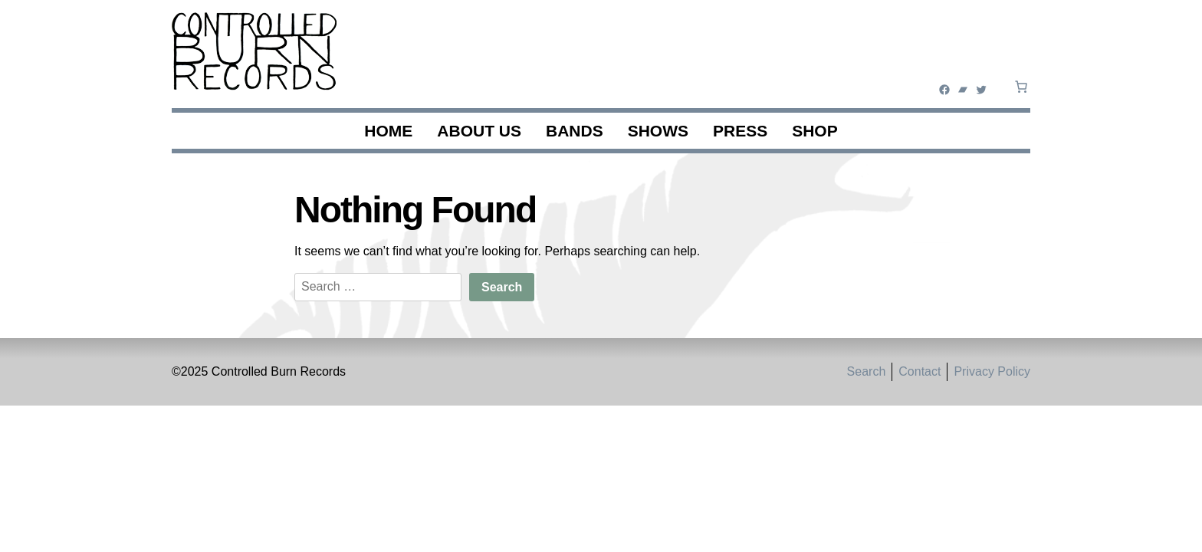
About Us (479, 131)
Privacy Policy (992, 371)
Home (388, 131)
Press (740, 131)
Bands (574, 131)
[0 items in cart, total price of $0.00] (1021, 86)
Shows (658, 131)
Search (866, 371)
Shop (815, 131)
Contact (919, 371)
